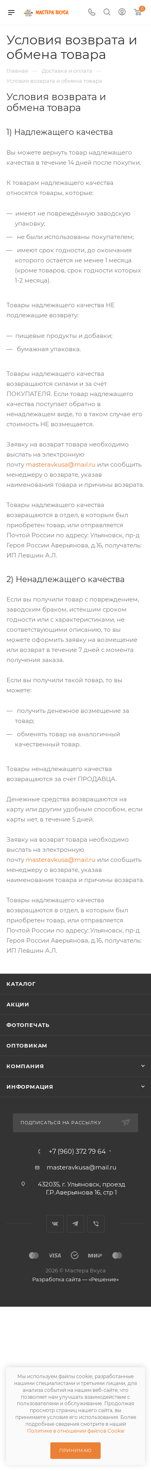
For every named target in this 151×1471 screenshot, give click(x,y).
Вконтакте (55, 1223)
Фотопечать (28, 1025)
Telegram (75, 1223)
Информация (30, 1086)
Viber (96, 1223)
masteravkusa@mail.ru (60, 464)
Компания (25, 1066)
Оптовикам (27, 1045)
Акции (17, 1004)
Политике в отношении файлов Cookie (75, 1431)
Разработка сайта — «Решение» (75, 1279)
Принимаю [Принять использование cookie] (75, 1450)
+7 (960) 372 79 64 (77, 1151)
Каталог (21, 984)
